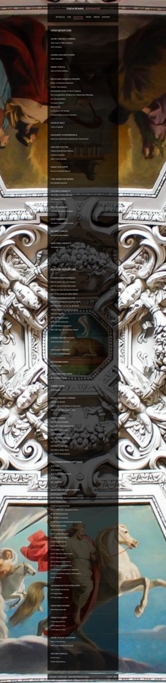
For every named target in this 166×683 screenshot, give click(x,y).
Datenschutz (63, 677)
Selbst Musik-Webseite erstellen (78, 677)
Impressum (52, 677)
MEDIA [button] (88, 17)
